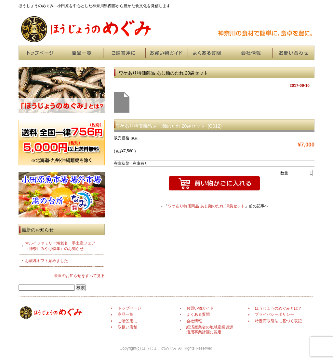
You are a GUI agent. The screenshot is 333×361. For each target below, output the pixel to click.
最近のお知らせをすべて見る (79, 275)
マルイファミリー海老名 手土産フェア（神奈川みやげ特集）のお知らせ (60, 246)
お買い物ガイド (166, 53)
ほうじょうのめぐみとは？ (278, 308)
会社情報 (251, 53)
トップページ (40, 53)
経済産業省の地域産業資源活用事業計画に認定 (209, 329)
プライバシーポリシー (274, 314)
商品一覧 (82, 53)
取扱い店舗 (127, 327)
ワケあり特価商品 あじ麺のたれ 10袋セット (206, 206)
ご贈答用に (124, 53)
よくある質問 (209, 53)
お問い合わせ (293, 53)
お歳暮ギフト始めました (46, 260)
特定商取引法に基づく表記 (278, 321)
